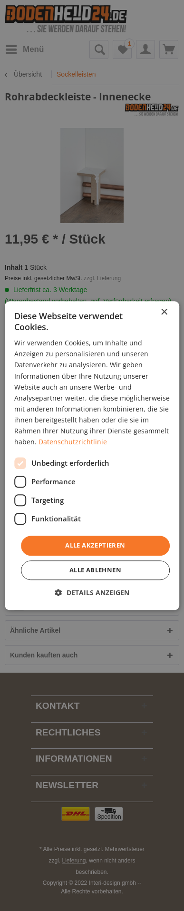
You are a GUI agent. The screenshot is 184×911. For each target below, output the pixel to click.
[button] (92, 592)
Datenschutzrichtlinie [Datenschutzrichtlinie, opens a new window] (73, 441)
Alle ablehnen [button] (95, 570)
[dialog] (92, 455)
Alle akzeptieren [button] (95, 545)
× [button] (163, 312)
